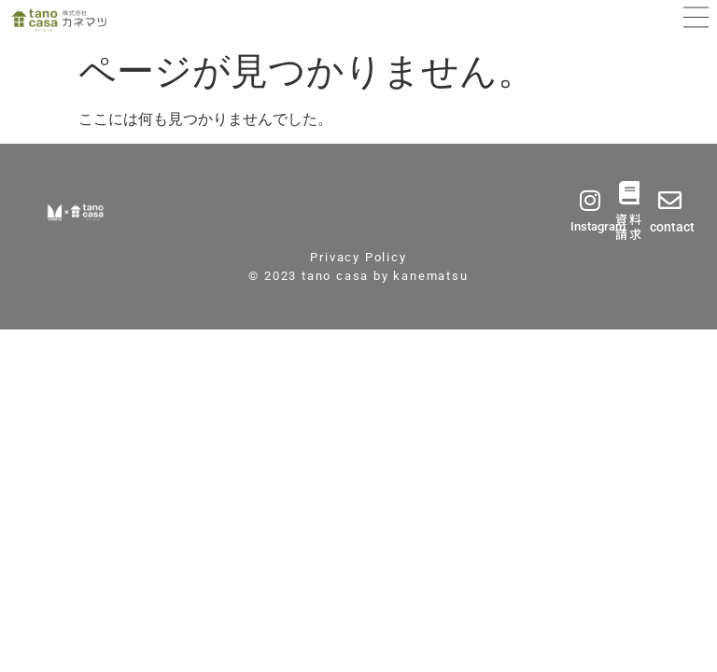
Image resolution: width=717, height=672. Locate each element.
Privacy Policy (358, 257)
